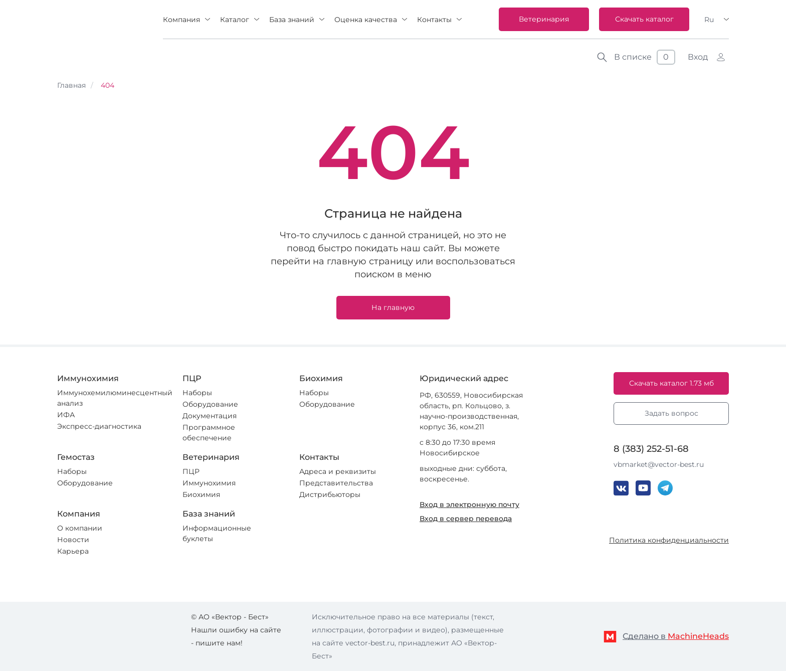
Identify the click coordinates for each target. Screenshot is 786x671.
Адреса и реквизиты (337, 471)
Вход (698, 57)
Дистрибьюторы (329, 494)
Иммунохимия (209, 482)
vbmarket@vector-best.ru (659, 464)
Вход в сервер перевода (466, 518)
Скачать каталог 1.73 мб (671, 383)
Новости (73, 539)
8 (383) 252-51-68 (651, 448)
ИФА (66, 414)
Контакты (434, 19)
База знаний (291, 19)
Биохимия (201, 494)
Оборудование (210, 404)
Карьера (73, 551)
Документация (209, 415)
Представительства (336, 482)
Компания (181, 19)
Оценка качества (365, 19)
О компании (79, 528)
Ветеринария (544, 19)
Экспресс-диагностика (99, 426)
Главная (71, 85)
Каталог (234, 19)
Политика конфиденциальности (669, 540)
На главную (393, 307)
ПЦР (191, 471)
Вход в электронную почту (469, 504)
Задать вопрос (671, 413)
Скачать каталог (644, 19)
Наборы (197, 392)
